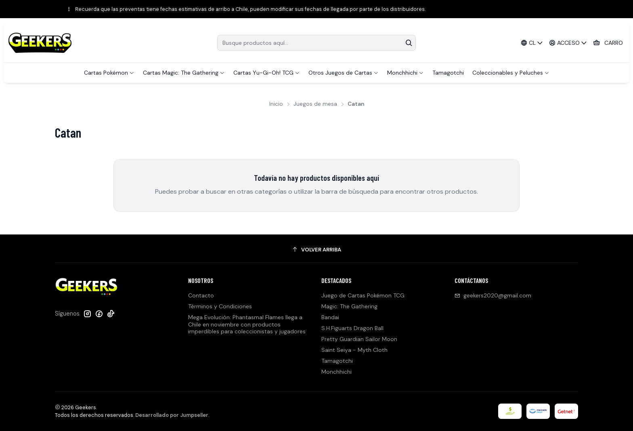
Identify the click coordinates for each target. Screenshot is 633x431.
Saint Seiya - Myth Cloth (354, 350)
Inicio (276, 104)
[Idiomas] (532, 43)
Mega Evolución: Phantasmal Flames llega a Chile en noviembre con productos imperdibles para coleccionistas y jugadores (247, 324)
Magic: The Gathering (349, 306)
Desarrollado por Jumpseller (171, 415)
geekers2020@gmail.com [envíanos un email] (493, 295)
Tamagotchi (337, 360)
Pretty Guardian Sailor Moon (359, 339)
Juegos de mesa (315, 104)
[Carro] (608, 43)
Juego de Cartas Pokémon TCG (363, 295)
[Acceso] (568, 43)
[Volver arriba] (316, 249)
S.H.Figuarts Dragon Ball (352, 328)
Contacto (201, 295)
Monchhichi (336, 371)
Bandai (330, 317)
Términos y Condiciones (220, 306)
